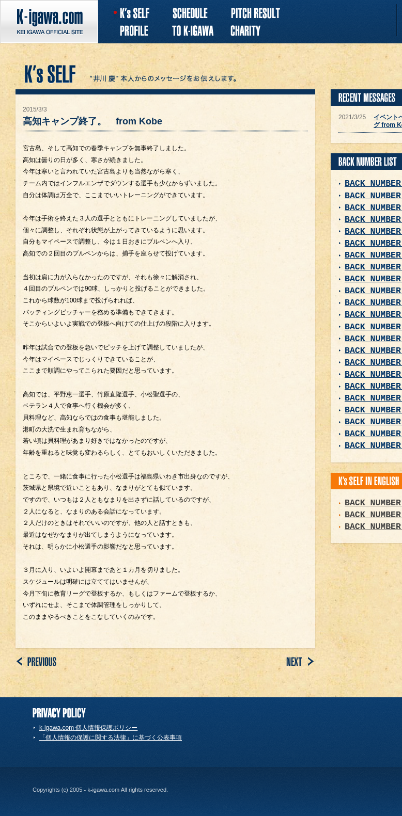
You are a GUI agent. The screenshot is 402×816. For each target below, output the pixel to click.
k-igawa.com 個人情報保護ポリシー (88, 727)
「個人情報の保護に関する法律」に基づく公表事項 (110, 737)
